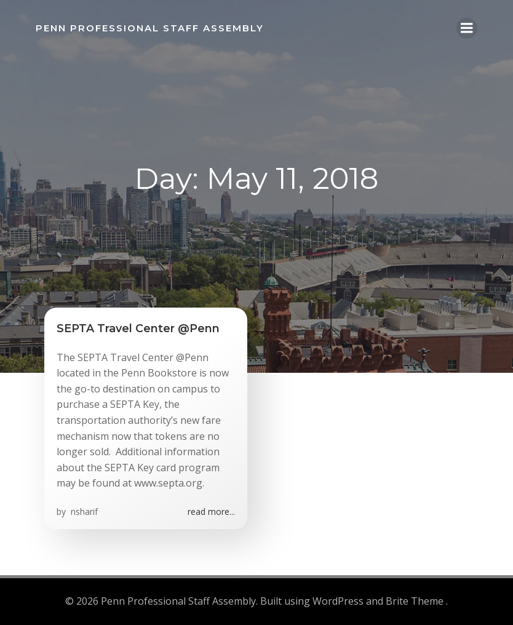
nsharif (83, 512)
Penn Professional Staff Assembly (149, 27)
